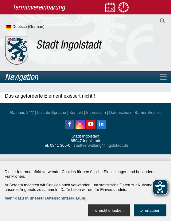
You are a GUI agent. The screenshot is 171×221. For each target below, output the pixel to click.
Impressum (96, 112)
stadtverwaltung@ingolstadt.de (101, 145)
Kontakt (76, 112)
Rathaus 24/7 (22, 112)
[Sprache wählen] (35, 27)
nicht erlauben (108, 210)
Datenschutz (120, 112)
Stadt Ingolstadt (85, 136)
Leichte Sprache (51, 112)
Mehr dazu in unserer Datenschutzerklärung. (46, 198)
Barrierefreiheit (147, 112)
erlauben (150, 210)
